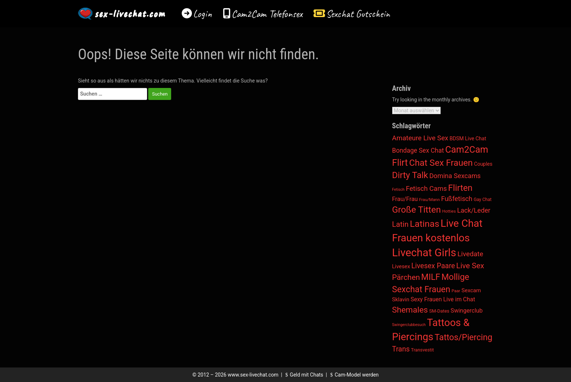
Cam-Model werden (353, 375)
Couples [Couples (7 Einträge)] (483, 164)
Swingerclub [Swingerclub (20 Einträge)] (466, 310)
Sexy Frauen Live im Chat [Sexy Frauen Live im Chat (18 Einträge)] (443, 299)
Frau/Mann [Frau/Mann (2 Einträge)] (429, 199)
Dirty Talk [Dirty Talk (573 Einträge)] (410, 175)
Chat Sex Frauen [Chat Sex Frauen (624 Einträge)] (441, 163)
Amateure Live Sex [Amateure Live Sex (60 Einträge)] (420, 138)
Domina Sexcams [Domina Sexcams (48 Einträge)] (455, 176)
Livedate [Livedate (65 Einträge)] (470, 254)
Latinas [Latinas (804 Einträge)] (424, 223)
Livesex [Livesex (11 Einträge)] (401, 266)
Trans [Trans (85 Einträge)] (401, 349)
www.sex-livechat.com (253, 375)
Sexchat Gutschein (358, 13)
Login (202, 13)
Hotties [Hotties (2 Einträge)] (449, 211)
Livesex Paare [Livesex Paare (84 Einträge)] (433, 266)
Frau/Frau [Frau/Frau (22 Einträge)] (405, 199)
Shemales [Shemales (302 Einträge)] (410, 309)
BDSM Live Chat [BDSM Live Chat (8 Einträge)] (467, 138)
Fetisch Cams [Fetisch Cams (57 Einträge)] (426, 189)
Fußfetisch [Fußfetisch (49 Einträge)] (456, 198)
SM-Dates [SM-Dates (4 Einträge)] (439, 311)
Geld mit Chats (303, 375)
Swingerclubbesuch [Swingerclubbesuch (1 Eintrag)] (409, 324)
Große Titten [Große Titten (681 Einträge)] (416, 209)
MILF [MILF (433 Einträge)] (430, 277)
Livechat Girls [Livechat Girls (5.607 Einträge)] (424, 252)
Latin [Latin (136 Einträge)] (400, 224)
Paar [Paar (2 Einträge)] (456, 290)
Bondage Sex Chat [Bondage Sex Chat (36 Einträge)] (418, 150)
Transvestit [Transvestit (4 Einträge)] (422, 350)
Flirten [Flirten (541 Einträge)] (460, 188)
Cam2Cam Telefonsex (267, 13)
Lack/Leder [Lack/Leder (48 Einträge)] (473, 210)
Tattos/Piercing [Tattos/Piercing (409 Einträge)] (463, 337)
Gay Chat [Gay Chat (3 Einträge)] (483, 199)
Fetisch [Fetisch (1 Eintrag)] (398, 189)
